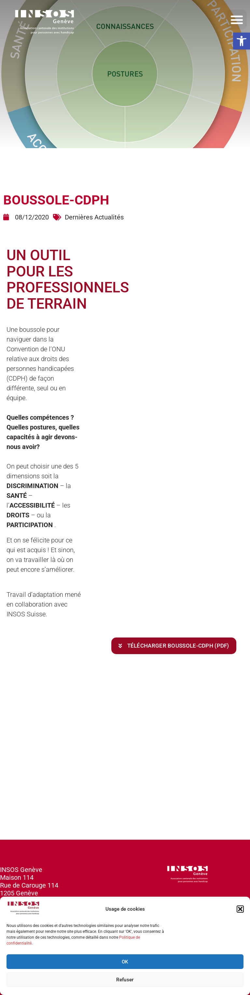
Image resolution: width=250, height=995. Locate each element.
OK (125, 962)
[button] (241, 41)
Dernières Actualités (94, 217)
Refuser (124, 980)
